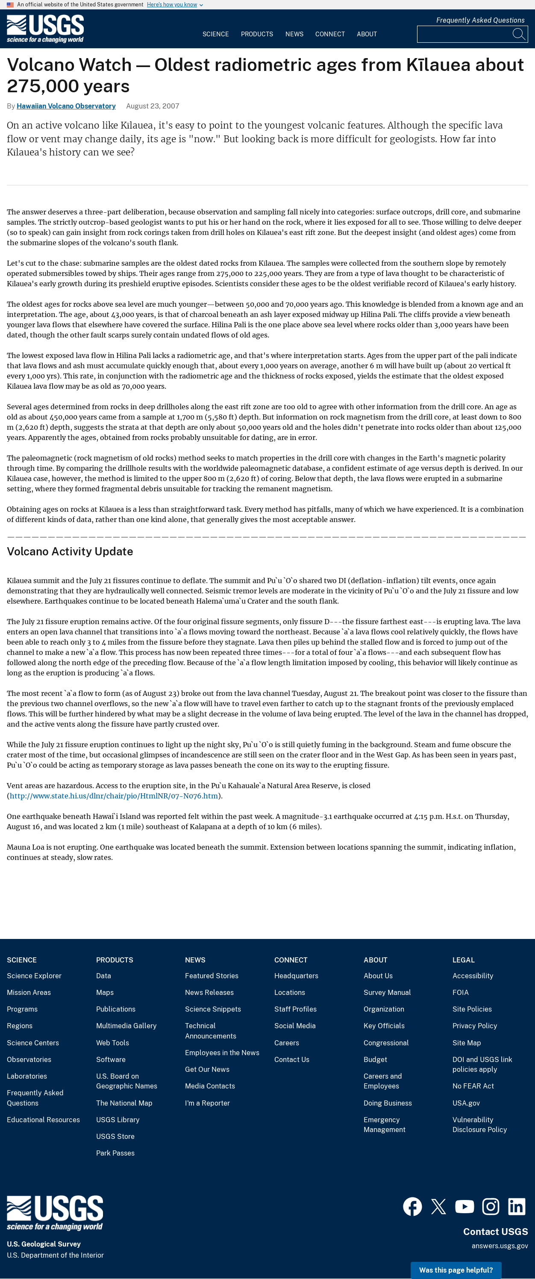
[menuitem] (216, 29)
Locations (289, 993)
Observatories (29, 1060)
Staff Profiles (295, 1009)
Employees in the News (222, 1053)
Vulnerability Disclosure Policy (480, 1125)
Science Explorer (34, 976)
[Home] (45, 41)
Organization (384, 1009)
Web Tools (112, 1043)
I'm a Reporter (207, 1103)
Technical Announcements (210, 1031)
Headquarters (296, 976)
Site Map (467, 1043)
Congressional (386, 1043)
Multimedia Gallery (126, 1026)
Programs (22, 1009)
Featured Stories (211, 976)
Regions (19, 1026)
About (367, 34)
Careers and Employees (383, 1081)
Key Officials (384, 1026)
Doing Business (388, 1103)
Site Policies (472, 1009)
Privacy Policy (475, 1026)
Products (257, 34)
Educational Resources (43, 1120)
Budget (375, 1060)
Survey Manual (387, 993)
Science (216, 34)
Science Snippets (213, 1009)
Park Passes (115, 1153)
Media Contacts (210, 1086)
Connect (330, 34)
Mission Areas (29, 993)
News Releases (209, 993)
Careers (286, 1043)
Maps (105, 993)
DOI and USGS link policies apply (482, 1065)
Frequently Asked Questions (480, 20)
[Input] (472, 34)
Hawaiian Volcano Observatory (66, 106)
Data (103, 976)
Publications (115, 1009)
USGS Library (118, 1120)
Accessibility (473, 976)
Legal (464, 960)
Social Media (295, 1026)
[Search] (519, 34)
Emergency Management (385, 1125)
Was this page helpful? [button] (456, 1270)
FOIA (461, 993)
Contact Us (291, 1060)
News (294, 34)
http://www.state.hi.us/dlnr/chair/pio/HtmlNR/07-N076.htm (114, 796)
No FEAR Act (473, 1086)
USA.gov (466, 1103)
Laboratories (27, 1076)
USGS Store (115, 1136)
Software (111, 1060)
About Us (378, 976)
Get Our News (207, 1069)
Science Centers (33, 1043)
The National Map (124, 1103)
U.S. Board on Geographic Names (126, 1081)
